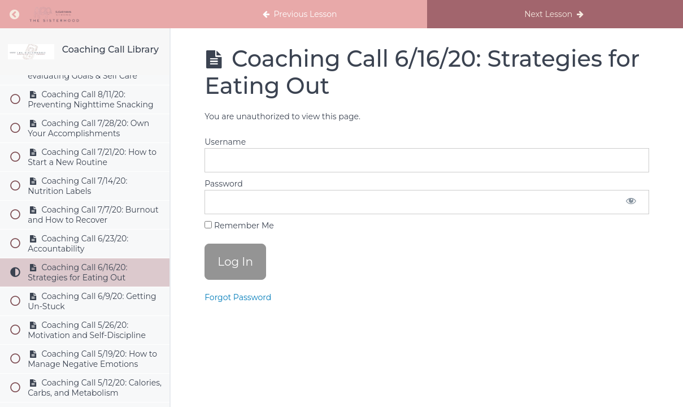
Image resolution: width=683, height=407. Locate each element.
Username (225, 142)
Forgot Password (238, 297)
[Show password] (631, 202)
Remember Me (239, 225)
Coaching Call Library (110, 49)
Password (223, 184)
